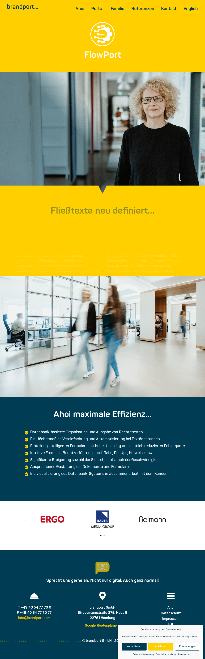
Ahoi (79, 9)
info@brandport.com (34, 618)
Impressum (183, 654)
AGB (170, 624)
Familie (117, 9)
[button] (24, 520)
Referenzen (142, 9)
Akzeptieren (134, 646)
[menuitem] (190, 9)
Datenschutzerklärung (143, 654)
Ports (97, 9)
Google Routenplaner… (102, 625)
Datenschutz (171, 613)
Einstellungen (187, 646)
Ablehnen (160, 646)
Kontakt (169, 9)
